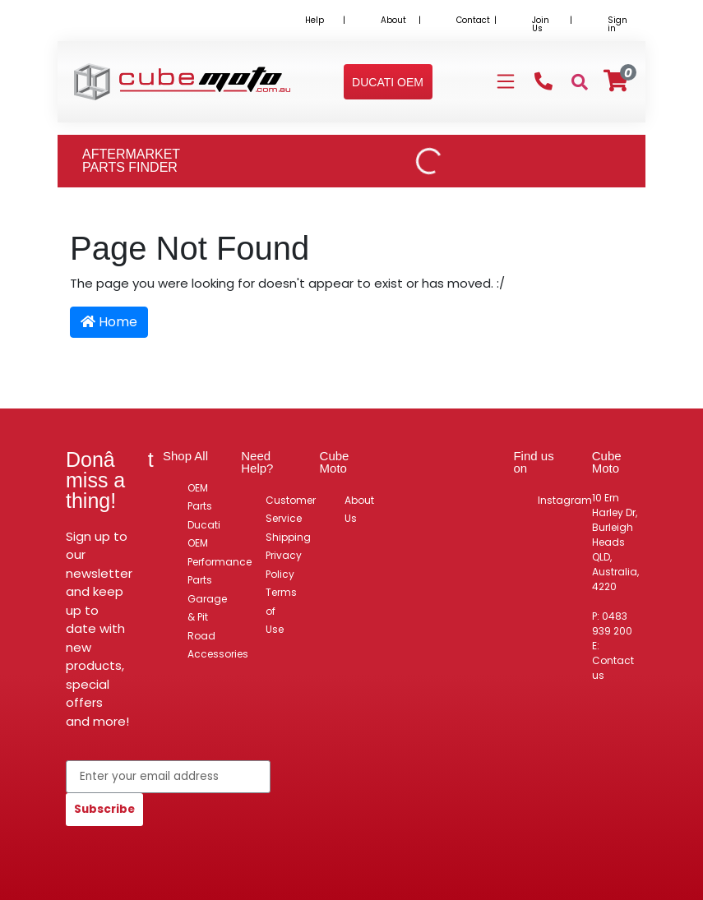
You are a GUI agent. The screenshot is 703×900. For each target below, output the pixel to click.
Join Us (540, 24)
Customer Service (291, 509)
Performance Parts (219, 571)
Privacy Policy (284, 564)
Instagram (565, 500)
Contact (473, 20)
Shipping (288, 537)
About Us (359, 509)
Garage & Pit (207, 608)
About (393, 20)
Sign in (617, 24)
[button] (387, 82)
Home (109, 321)
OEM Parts (199, 497)
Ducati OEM (203, 534)
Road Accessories (217, 645)
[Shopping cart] (616, 81)
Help (314, 20)
